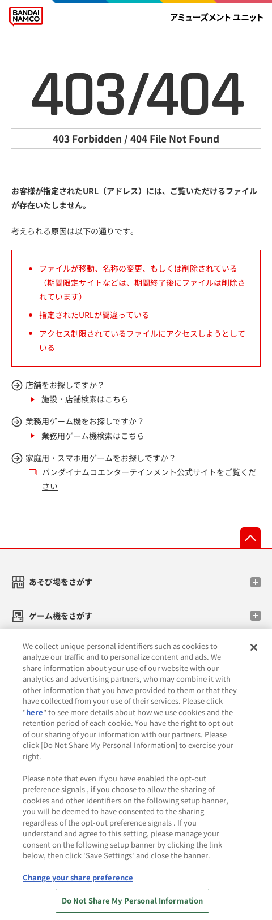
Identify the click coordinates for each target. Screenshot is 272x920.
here (34, 718)
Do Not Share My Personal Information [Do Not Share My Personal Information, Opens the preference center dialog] (132, 906)
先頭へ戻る (250, 537)
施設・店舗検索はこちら (85, 399)
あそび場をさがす (60, 581)
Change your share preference (78, 883)
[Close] (253, 653)
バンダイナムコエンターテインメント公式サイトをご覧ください (149, 479)
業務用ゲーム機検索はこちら (92, 435)
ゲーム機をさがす (60, 615)
